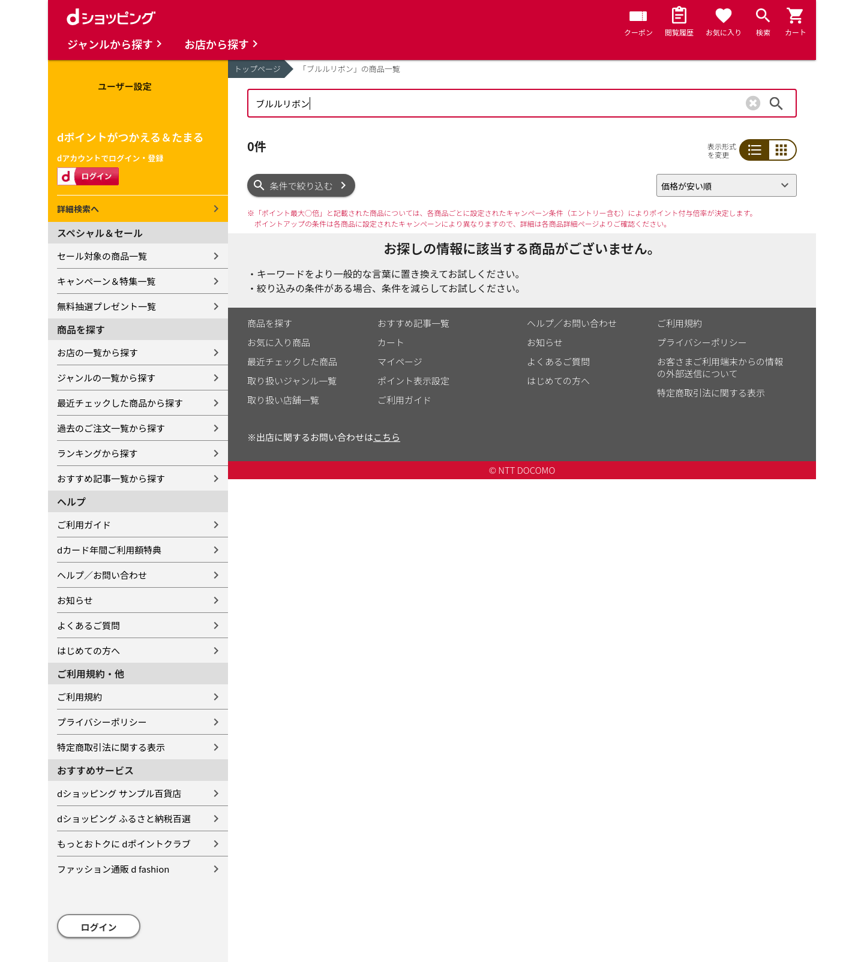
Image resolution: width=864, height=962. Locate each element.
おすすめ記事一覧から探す (111, 478)
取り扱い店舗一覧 (283, 399)
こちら (386, 437)
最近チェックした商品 (292, 361)
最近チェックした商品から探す (120, 402)
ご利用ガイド (84, 524)
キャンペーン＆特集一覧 (106, 281)
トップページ (257, 68)
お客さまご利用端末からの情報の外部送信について (720, 367)
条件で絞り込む (301, 185)
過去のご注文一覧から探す (111, 428)
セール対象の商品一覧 (102, 255)
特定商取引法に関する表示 (111, 747)
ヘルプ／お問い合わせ (102, 575)
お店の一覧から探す (97, 352)
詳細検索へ (78, 209)
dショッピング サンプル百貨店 (119, 793)
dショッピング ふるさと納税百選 (124, 818)
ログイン (99, 927)
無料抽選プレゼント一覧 (106, 306)
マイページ (399, 361)
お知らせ (75, 600)
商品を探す (269, 323)
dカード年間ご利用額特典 (109, 549)
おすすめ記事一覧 (413, 323)
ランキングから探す (97, 453)
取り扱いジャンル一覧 (292, 380)
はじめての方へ (88, 650)
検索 (776, 103)
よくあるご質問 (88, 625)
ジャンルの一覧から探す (106, 377)
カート (390, 342)
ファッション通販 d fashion (113, 868)
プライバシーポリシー (102, 722)
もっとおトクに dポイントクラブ (124, 843)
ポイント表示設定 (413, 380)
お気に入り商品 (278, 342)
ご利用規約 (79, 696)
